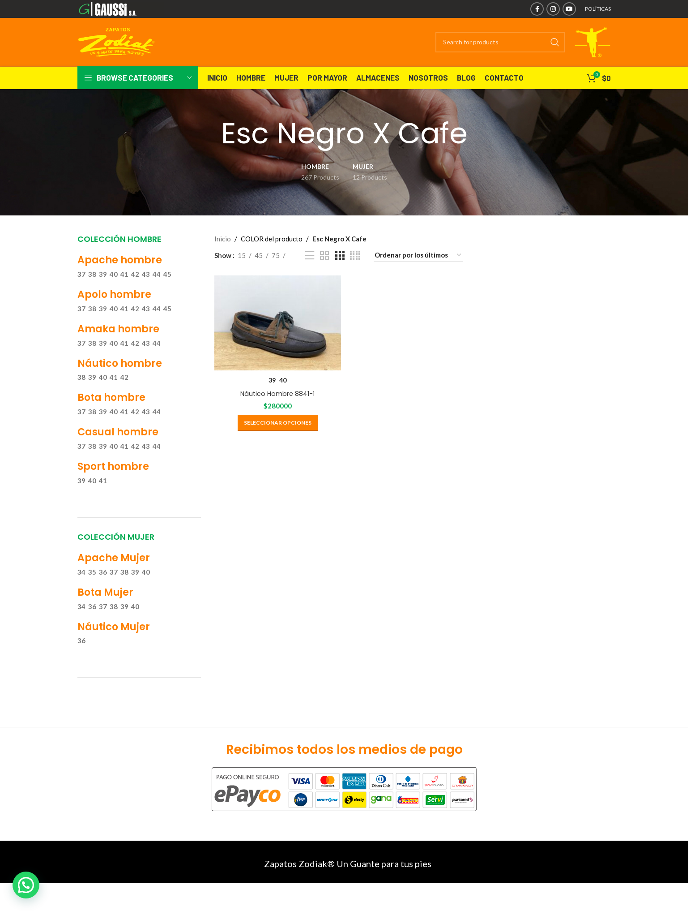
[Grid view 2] (324, 274)
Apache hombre (119, 279)
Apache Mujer (113, 577)
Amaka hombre (118, 348)
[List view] (309, 274)
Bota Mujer (105, 611)
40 (114, 293)
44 (157, 293)
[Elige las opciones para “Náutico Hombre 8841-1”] (276, 439)
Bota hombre (111, 417)
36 (103, 591)
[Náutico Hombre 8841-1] (276, 340)
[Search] (477, 51)
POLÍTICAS (598, 8)
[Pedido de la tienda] (418, 274)
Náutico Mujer (113, 646)
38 (92, 293)
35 (92, 591)
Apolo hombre (114, 313)
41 (124, 293)
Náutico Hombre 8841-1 (275, 410)
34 (81, 591)
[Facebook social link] (537, 9)
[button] (26, 885)
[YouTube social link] (569, 9)
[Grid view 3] (339, 274)
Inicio (222, 258)
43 (146, 293)
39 (103, 293)
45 (167, 293)
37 (81, 293)
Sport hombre (113, 485)
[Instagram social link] (553, 9)
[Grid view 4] (355, 274)
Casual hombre (117, 451)
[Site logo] (120, 8)
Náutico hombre (119, 382)
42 (135, 293)
